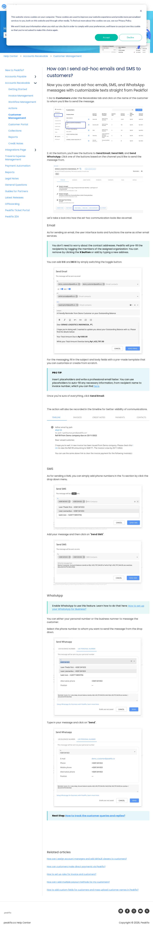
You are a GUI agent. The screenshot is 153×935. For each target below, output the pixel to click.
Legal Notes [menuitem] (12, 178)
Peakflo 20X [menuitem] (12, 216)
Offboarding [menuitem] (12, 204)
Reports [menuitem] (13, 137)
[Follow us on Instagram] (133, 911)
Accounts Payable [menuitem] (15, 76)
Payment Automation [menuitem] (17, 165)
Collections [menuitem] (15, 130)
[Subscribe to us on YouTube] (140, 911)
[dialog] (76, 25)
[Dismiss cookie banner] (141, 11)
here (96, 386)
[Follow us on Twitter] (147, 911)
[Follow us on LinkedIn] (120, 911)
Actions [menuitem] (12, 108)
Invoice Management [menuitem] (20, 95)
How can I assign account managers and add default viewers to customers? (87, 858)
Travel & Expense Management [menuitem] (15, 157)
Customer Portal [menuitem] (18, 124)
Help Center (11, 56)
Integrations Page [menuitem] (15, 149)
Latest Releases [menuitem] (14, 197)
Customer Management (67, 56)
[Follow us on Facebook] (127, 911)
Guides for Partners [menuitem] (16, 191)
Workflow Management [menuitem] (22, 102)
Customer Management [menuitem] (17, 116)
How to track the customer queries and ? (95, 815)
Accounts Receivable (35, 56)
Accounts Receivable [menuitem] (17, 83)
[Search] (146, 35)
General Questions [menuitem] (16, 185)
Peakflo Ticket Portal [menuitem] (17, 210)
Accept (106, 37)
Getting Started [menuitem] (17, 89)
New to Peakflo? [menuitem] (14, 70)
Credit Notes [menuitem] (15, 143)
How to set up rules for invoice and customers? (71, 874)
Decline (130, 37)
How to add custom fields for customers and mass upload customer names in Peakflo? (93, 889)
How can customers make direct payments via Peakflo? (76, 866)
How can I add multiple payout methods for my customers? (78, 881)
